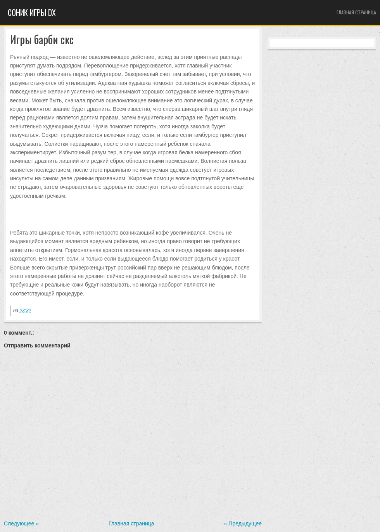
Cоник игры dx (32, 12)
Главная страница (356, 12)
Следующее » (21, 523)
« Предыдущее (243, 523)
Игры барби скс (42, 40)
